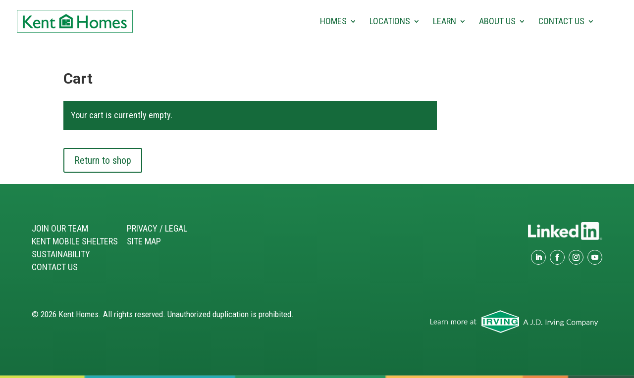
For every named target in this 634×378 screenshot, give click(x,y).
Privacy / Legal (157, 228)
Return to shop (102, 160)
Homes (333, 22)
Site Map (144, 241)
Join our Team (60, 228)
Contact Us (561, 22)
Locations (390, 22)
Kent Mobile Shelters (75, 241)
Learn (444, 22)
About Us (497, 22)
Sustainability (61, 254)
